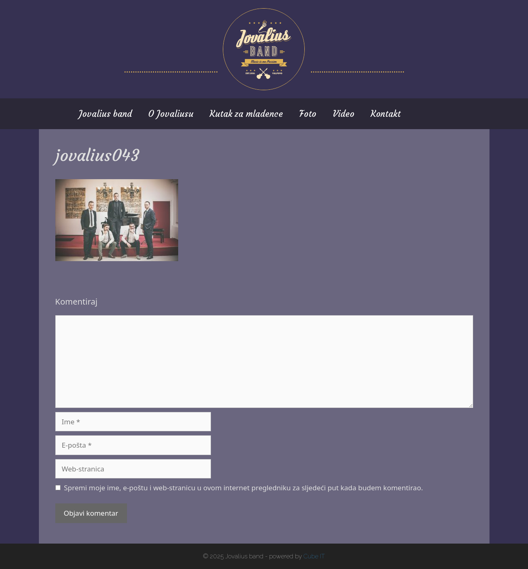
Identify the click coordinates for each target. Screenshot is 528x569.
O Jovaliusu (170, 113)
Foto (307, 113)
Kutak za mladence (246, 113)
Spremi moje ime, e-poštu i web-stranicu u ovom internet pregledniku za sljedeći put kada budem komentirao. (243, 487)
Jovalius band (105, 113)
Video (343, 113)
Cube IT (314, 556)
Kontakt (386, 113)
